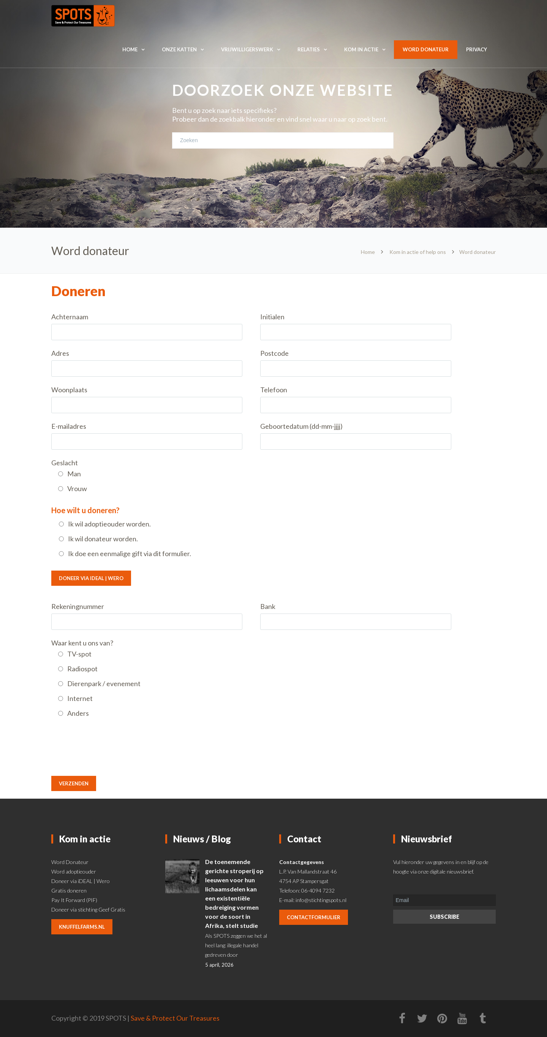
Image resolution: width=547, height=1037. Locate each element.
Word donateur (426, 49)
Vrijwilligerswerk (247, 49)
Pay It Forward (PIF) (74, 900)
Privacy (476, 49)
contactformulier (313, 917)
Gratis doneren (69, 890)
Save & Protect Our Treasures (175, 1018)
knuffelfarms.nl (82, 927)
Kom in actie (361, 49)
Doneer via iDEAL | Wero (91, 578)
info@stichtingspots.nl (321, 900)
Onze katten (179, 49)
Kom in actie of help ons (417, 252)
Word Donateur (70, 862)
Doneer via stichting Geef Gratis (88, 909)
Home (130, 49)
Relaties (308, 49)
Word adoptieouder (73, 871)
